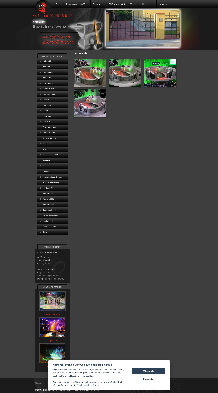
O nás (58, 4)
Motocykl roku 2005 (50, 138)
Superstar (46, 166)
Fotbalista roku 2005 (50, 89)
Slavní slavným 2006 (50, 155)
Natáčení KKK (48, 221)
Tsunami (46, 171)
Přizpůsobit (148, 379)
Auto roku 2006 (48, 199)
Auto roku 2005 (48, 193)
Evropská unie (48, 83)
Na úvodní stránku (43, 7)
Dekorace (98, 4)
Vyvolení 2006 (48, 188)
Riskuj (45, 149)
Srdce (45, 232)
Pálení (134, 4)
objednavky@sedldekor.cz (49, 275)
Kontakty (163, 4)
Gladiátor (46, 100)
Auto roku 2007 (48, 204)
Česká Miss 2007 (49, 133)
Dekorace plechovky (50, 215)
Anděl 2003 (47, 61)
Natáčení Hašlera (49, 226)
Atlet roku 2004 (48, 67)
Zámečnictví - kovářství (77, 4)
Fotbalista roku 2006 (50, 94)
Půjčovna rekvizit (117, 4)
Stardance (46, 160)
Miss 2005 (46, 122)
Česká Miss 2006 (49, 127)
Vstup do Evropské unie (51, 182)
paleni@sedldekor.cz (54, 279)
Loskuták (46, 111)
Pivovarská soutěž (49, 144)
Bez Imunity (47, 78)
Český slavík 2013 (49, 210)
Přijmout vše (148, 371)
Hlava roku (47, 105)
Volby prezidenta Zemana (52, 177)
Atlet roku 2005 (48, 72)
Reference (148, 4)
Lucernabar (47, 116)
